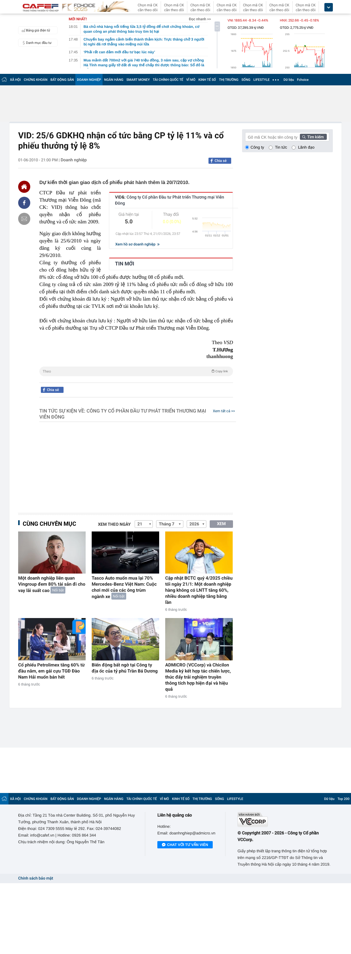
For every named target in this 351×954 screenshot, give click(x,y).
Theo (136, 371)
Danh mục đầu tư (35, 43)
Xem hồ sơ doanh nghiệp (137, 244)
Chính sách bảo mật (35, 878)
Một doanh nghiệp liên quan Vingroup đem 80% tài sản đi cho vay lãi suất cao (51, 584)
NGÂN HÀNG (113, 80)
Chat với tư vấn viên (185, 845)
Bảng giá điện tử (35, 30)
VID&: (169, 200)
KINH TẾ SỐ (207, 80)
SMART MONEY (138, 80)
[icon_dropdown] (328, 7)
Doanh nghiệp (74, 160)
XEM (221, 523)
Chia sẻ (221, 161)
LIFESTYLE (261, 80)
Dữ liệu (289, 80)
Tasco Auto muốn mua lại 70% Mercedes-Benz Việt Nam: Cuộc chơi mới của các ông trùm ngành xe (124, 587)
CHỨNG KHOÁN (36, 80)
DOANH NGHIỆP (89, 80)
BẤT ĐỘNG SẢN (62, 80)
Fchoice (303, 80)
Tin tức (281, 147)
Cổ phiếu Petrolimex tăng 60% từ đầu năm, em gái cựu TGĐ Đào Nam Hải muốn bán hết (51, 671)
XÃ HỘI (15, 80)
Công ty (257, 147)
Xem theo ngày (114, 524)
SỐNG (246, 80)
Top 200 (343, 799)
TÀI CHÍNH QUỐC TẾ (168, 80)
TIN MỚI (124, 264)
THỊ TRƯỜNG (228, 80)
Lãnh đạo (306, 147)
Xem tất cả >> (224, 411)
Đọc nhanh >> (200, 19)
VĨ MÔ (190, 80)
